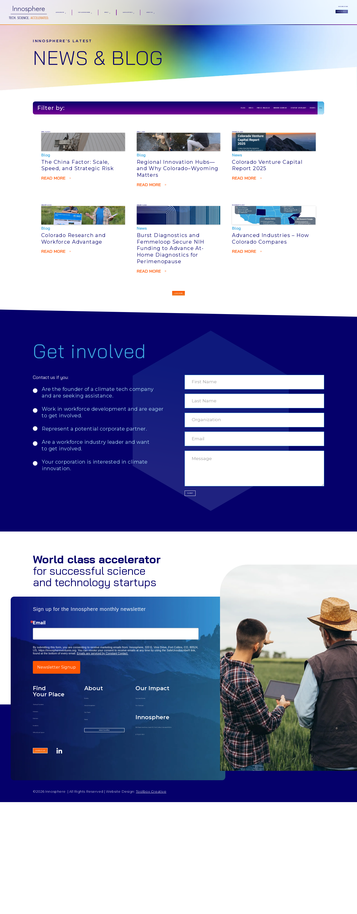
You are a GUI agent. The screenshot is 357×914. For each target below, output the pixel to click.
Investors (42, 830)
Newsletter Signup (56, 773)
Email (39, 728)
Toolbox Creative (151, 904)
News (89, 824)
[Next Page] (178, 384)
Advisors (41, 816)
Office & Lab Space (51, 837)
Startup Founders (50, 809)
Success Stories (151, 803)
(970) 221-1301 (149, 845)
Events (91, 803)
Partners (41, 823)
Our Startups (148, 810)
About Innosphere (102, 810)
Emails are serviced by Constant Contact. (102, 759)
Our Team (94, 817)
